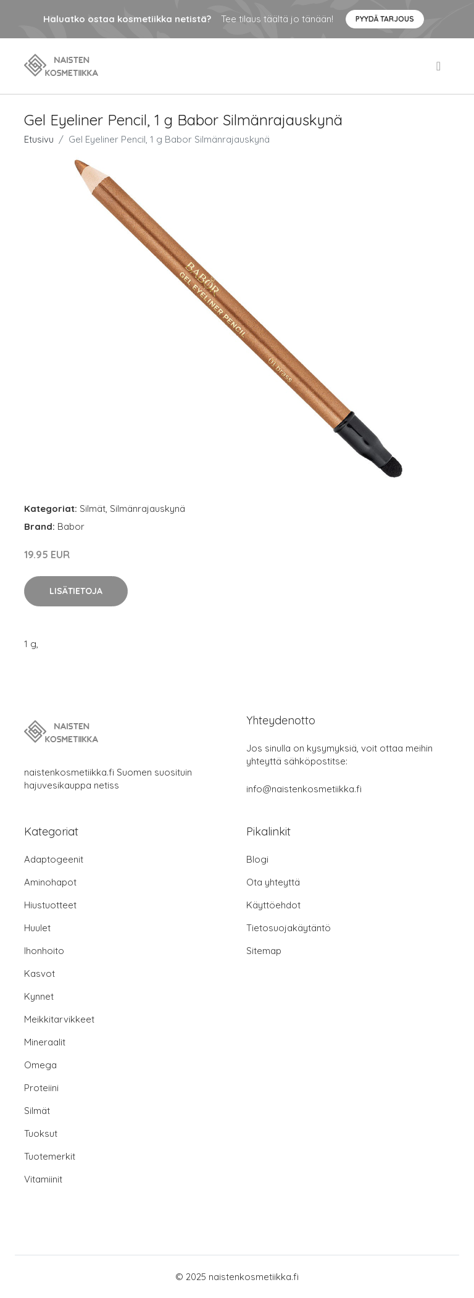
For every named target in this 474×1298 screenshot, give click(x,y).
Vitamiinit (43, 1179)
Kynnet (39, 996)
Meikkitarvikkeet (59, 1019)
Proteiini (41, 1088)
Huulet (37, 928)
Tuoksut (40, 1133)
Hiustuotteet (50, 905)
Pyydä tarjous (385, 18)
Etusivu (39, 139)
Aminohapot (50, 882)
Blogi (257, 859)
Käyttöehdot (273, 905)
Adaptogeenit (53, 859)
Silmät (93, 508)
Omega (40, 1065)
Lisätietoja (75, 591)
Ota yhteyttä (273, 882)
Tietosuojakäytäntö (288, 928)
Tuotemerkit (49, 1156)
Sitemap (263, 951)
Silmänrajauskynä (147, 508)
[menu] (439, 66)
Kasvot (39, 973)
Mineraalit (44, 1042)
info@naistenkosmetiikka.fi (304, 789)
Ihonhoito (44, 951)
